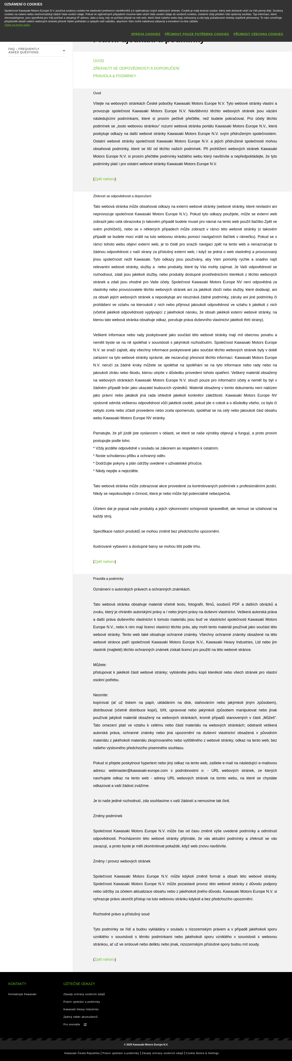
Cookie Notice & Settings (202, 1053)
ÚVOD (98, 61)
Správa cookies (145, 34)
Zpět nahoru (104, 179)
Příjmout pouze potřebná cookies (197, 34)
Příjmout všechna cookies (258, 34)
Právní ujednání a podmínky (81, 1001)
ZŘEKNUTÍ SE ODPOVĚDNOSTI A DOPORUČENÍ (136, 68)
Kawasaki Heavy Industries (81, 1009)
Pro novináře (71, 1024)
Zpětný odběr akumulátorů (80, 1016)
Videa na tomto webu (17, 24)
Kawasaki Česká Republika (82, 1053)
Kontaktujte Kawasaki (22, 994)
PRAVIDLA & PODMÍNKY (114, 76)
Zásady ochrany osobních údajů (84, 994)
